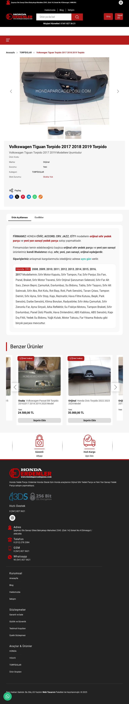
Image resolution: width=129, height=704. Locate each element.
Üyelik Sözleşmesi (17, 635)
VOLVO (12, 658)
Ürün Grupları (15, 672)
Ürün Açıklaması (20, 217)
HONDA (12, 651)
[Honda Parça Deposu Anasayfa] (19, 16)
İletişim (71, 10)
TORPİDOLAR (26, 52)
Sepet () (118, 16)
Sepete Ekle (39, 420)
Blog (62, 10)
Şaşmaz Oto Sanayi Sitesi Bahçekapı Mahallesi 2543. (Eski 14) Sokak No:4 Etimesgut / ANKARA (43, 2)
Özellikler (39, 217)
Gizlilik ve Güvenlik (17, 621)
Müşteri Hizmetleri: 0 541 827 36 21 (59, 23)
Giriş (108, 16)
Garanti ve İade (16, 615)
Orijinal (46, 162)
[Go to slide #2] (73, 133)
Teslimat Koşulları (17, 628)
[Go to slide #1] (56, 133)
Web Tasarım (48, 692)
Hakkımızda (50, 10)
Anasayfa (10, 52)
